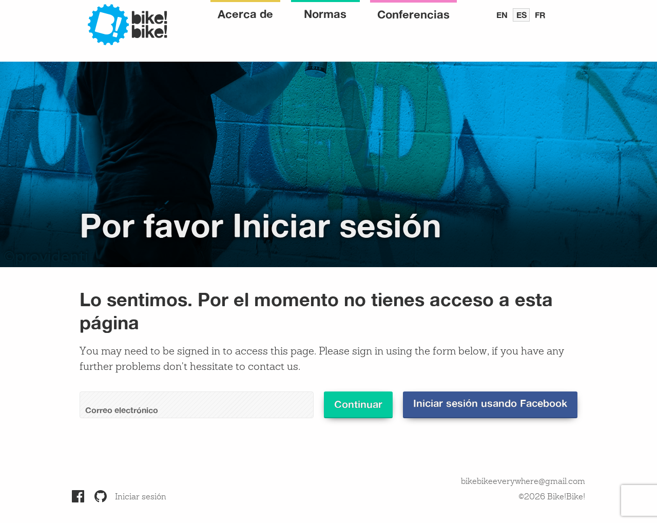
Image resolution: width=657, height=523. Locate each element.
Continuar (358, 404)
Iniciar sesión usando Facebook (490, 403)
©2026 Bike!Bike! (551, 497)
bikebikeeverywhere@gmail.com (523, 482)
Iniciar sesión (140, 497)
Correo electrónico (121, 410)
